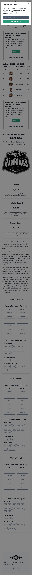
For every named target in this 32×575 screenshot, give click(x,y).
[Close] (28, 3)
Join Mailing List (16, 21)
